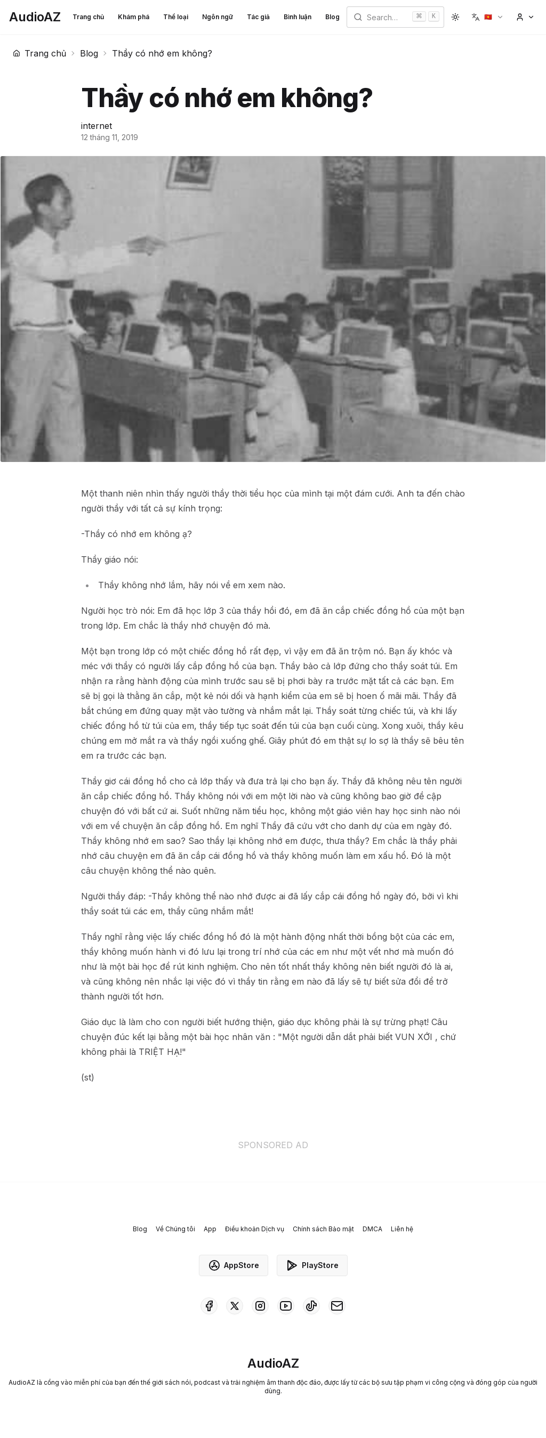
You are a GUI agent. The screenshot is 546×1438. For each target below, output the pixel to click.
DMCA (372, 1229)
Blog (332, 17)
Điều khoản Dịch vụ (254, 1229)
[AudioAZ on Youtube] (285, 1305)
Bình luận (297, 17)
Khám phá (133, 17)
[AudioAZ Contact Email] (337, 1305)
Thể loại (175, 17)
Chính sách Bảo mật (323, 1229)
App (210, 1229)
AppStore (233, 1265)
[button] (488, 17)
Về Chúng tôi (175, 1229)
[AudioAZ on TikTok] (311, 1305)
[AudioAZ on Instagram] (260, 1305)
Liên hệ (402, 1229)
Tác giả (258, 17)
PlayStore (312, 1265)
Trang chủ (88, 17)
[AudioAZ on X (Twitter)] (234, 1305)
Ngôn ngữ (217, 17)
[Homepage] (35, 17)
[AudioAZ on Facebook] (209, 1305)
